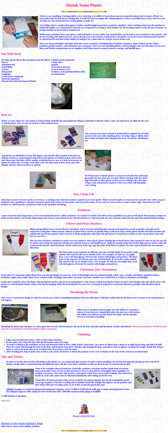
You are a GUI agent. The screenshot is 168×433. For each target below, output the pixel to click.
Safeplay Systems (14, 389)
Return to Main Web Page (84, 414)
